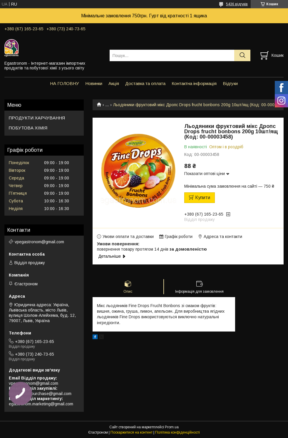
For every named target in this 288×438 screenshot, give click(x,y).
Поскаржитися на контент (131, 432)
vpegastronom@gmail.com (39, 241)
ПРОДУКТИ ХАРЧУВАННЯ (37, 117)
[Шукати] (242, 55)
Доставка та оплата (145, 83)
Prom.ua (172, 427)
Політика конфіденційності (177, 432)
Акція (113, 83)
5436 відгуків (237, 4)
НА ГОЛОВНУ (64, 83)
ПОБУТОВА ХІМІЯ (28, 127)
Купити (202, 197)
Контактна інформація (194, 83)
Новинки (93, 83)
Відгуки (230, 83)
